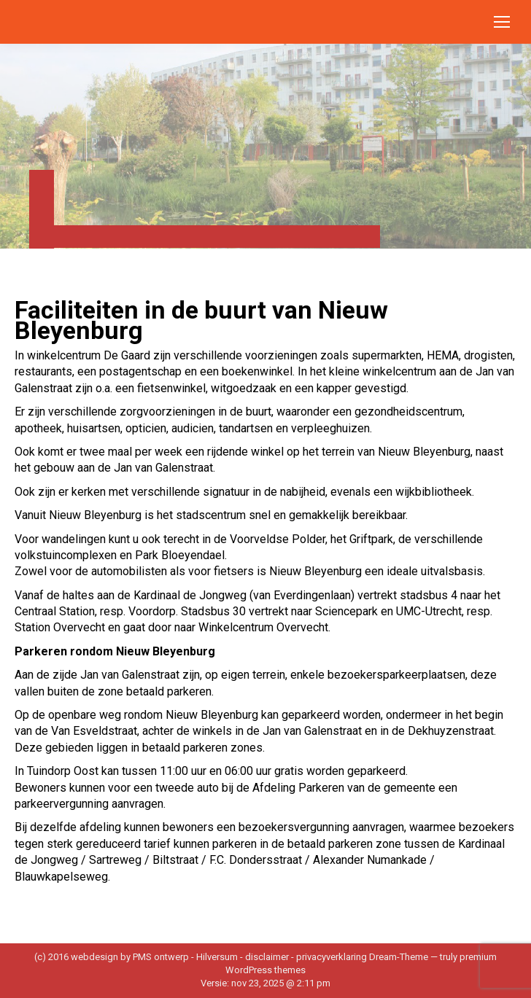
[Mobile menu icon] (501, 21)
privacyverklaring (331, 956)
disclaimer (267, 956)
